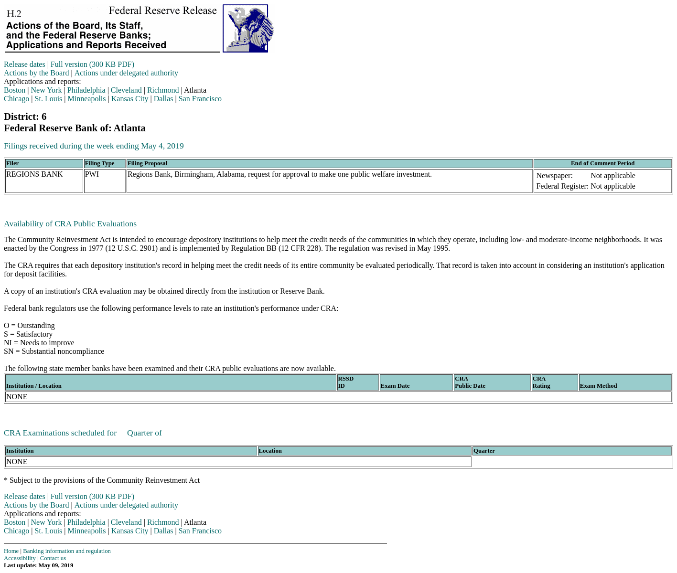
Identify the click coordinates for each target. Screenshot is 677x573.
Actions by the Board (36, 73)
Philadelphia (86, 90)
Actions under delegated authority (126, 73)
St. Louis (49, 99)
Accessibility (20, 558)
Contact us (53, 558)
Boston (14, 90)
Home (11, 551)
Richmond (163, 90)
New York (46, 90)
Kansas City (130, 99)
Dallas (163, 99)
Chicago (16, 99)
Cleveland (126, 90)
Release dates (24, 64)
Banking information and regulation (67, 551)
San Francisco (200, 99)
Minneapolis (87, 99)
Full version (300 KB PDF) (92, 64)
